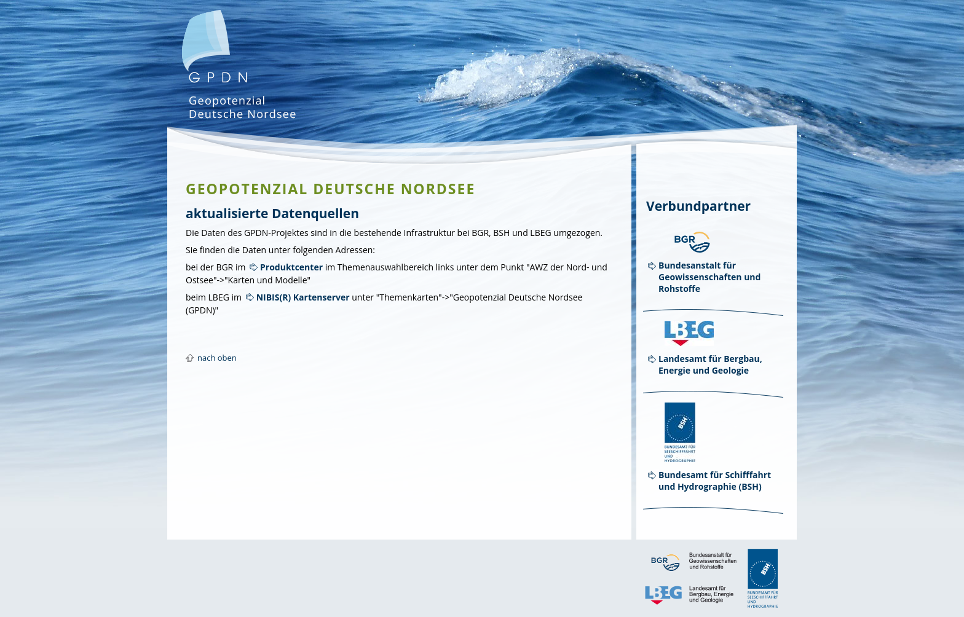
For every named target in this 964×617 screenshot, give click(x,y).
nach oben (217, 357)
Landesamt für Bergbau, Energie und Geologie (710, 364)
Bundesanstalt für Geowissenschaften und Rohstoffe (709, 276)
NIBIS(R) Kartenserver (303, 297)
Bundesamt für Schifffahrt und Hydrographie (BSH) (714, 480)
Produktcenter (291, 267)
